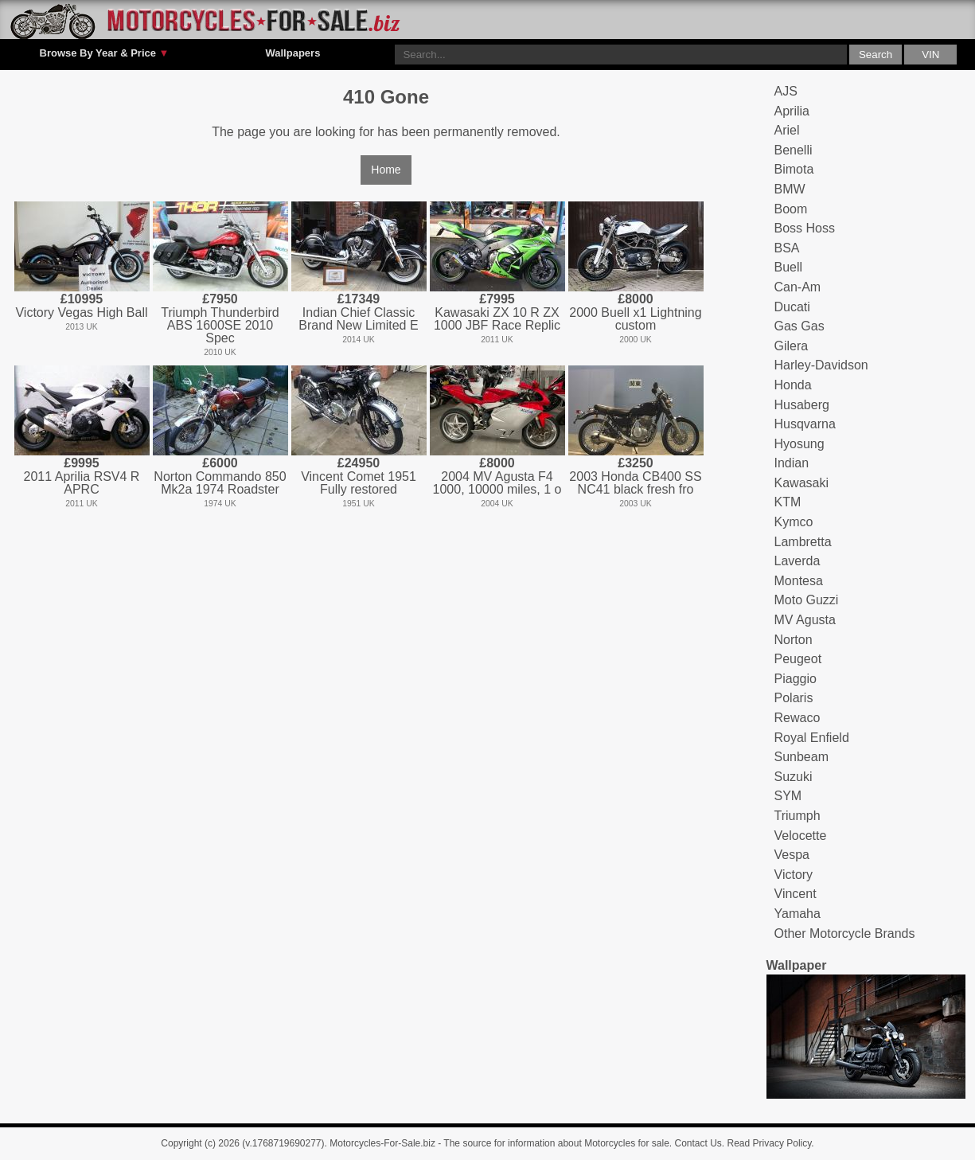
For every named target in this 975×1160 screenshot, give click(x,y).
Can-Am (797, 287)
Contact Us (698, 1143)
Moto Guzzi (806, 600)
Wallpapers (292, 53)
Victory (793, 874)
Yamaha (797, 913)
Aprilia (791, 111)
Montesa (798, 581)
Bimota (794, 169)
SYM (788, 796)
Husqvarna (805, 424)
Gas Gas (799, 326)
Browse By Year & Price (105, 53)
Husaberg (801, 405)
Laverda (797, 561)
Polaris (793, 698)
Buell (788, 267)
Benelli (793, 150)
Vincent (795, 893)
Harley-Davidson (821, 365)
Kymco (793, 522)
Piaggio (795, 678)
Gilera (791, 346)
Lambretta (803, 542)
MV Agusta (805, 620)
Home (385, 169)
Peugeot (798, 659)
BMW (789, 189)
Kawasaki (801, 483)
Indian (791, 463)
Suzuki (793, 776)
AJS (786, 91)
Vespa (791, 854)
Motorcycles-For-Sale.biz (382, 1143)
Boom (791, 209)
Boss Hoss (804, 228)
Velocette (800, 835)
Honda (793, 385)
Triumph (797, 815)
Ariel (787, 130)
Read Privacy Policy (769, 1143)
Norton (793, 639)
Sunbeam (801, 757)
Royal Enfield (811, 737)
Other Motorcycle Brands (844, 933)
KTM (787, 502)
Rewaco (797, 718)
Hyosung (799, 444)
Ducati (792, 307)
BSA (787, 248)
